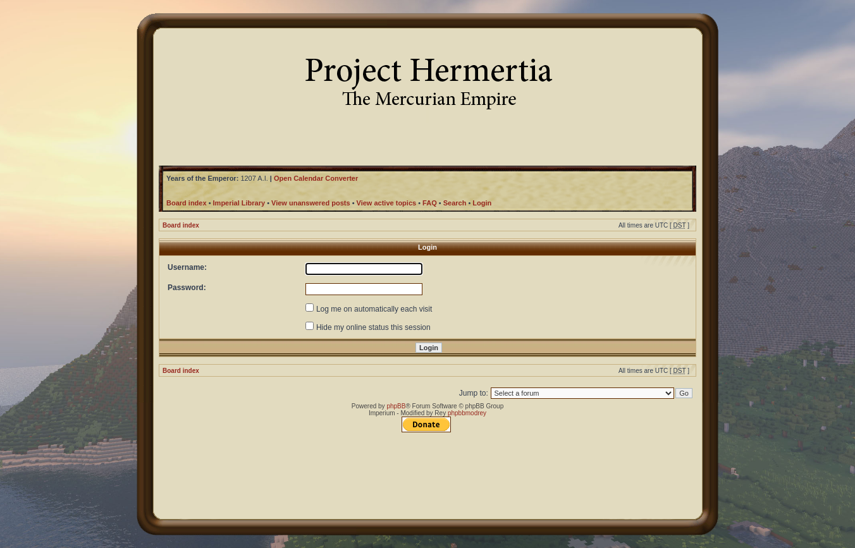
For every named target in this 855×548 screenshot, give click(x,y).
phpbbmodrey (467, 413)
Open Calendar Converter (316, 178)
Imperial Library (239, 203)
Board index (181, 225)
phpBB (395, 406)
